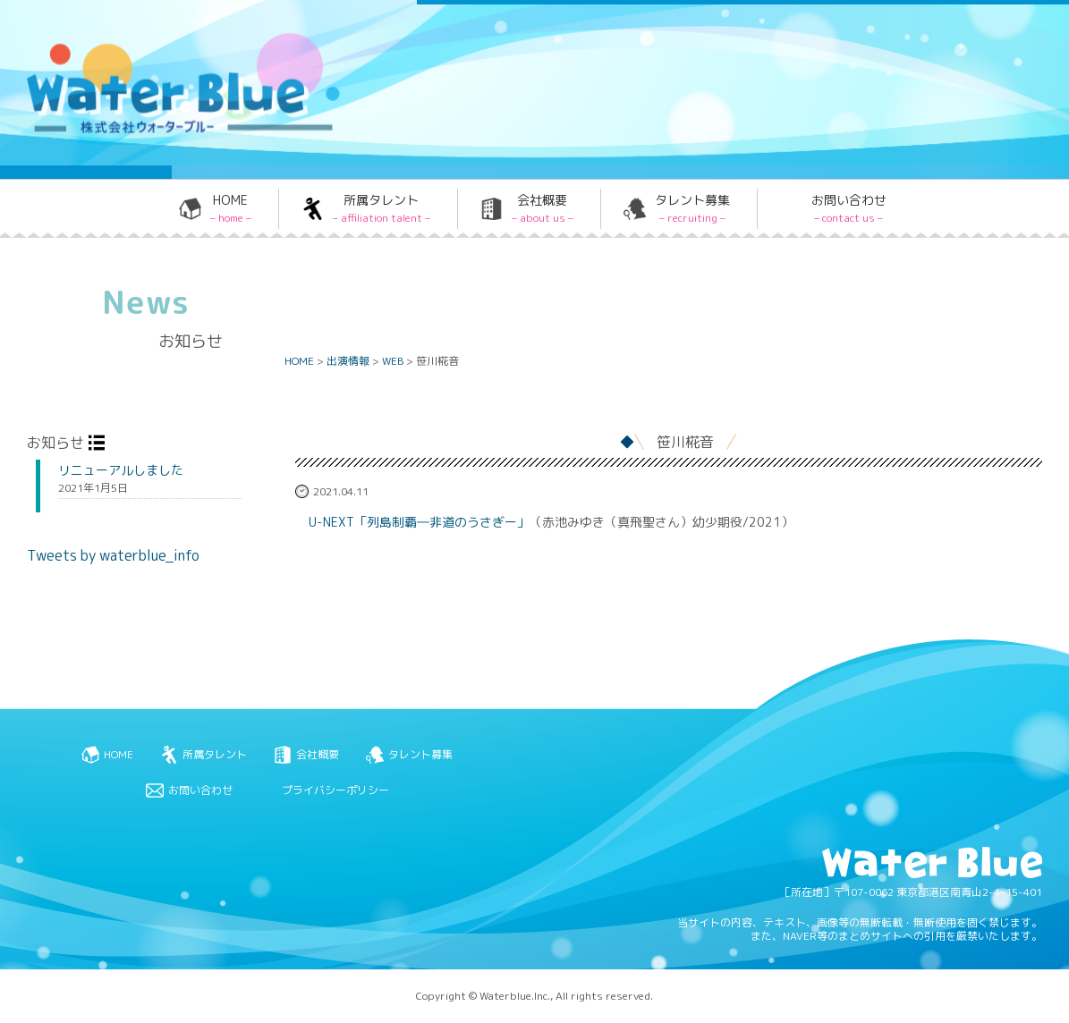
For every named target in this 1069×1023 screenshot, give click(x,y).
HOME (230, 208)
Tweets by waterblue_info (113, 555)
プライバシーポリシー (335, 790)
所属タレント (381, 208)
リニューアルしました (120, 470)
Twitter (701, 47)
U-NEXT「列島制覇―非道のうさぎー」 (419, 522)
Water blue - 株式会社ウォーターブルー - (160, 131)
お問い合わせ (849, 208)
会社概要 (542, 208)
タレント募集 (692, 208)
